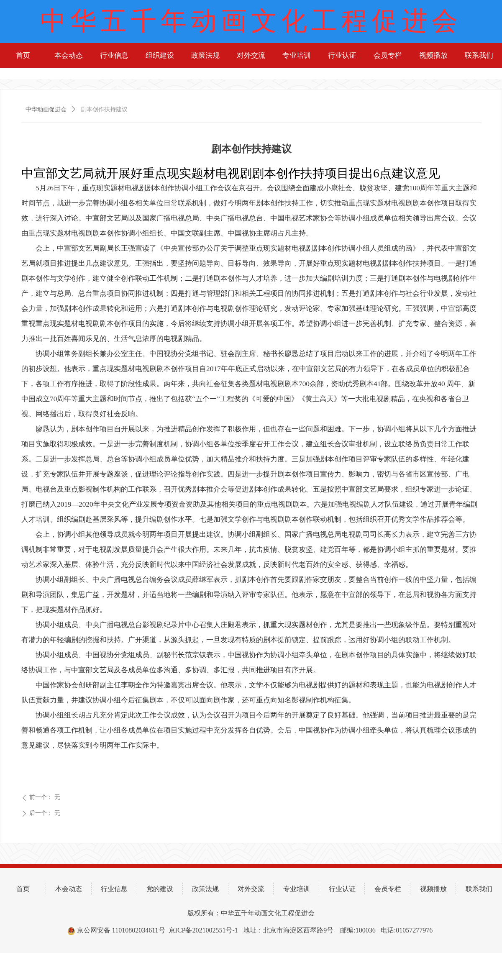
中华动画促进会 (46, 109)
